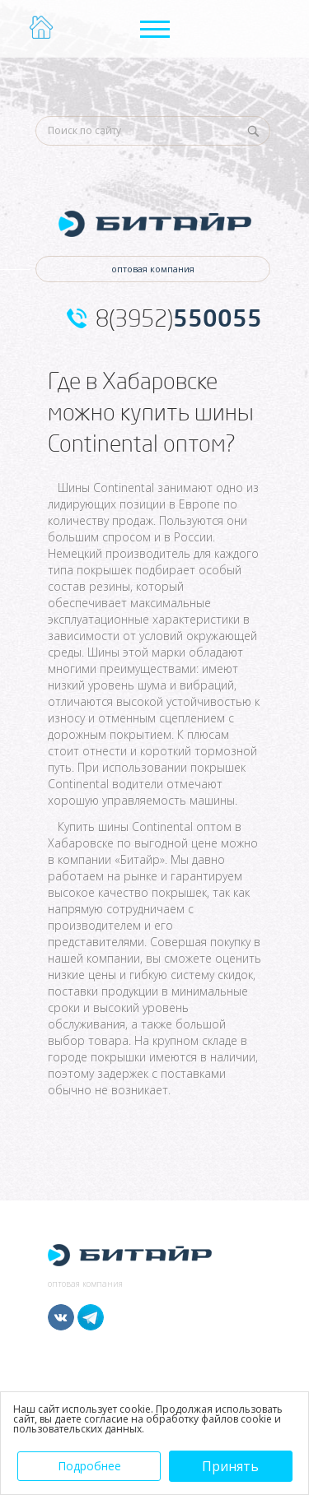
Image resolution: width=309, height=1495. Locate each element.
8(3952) (179, 318)
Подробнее (89, 1466)
